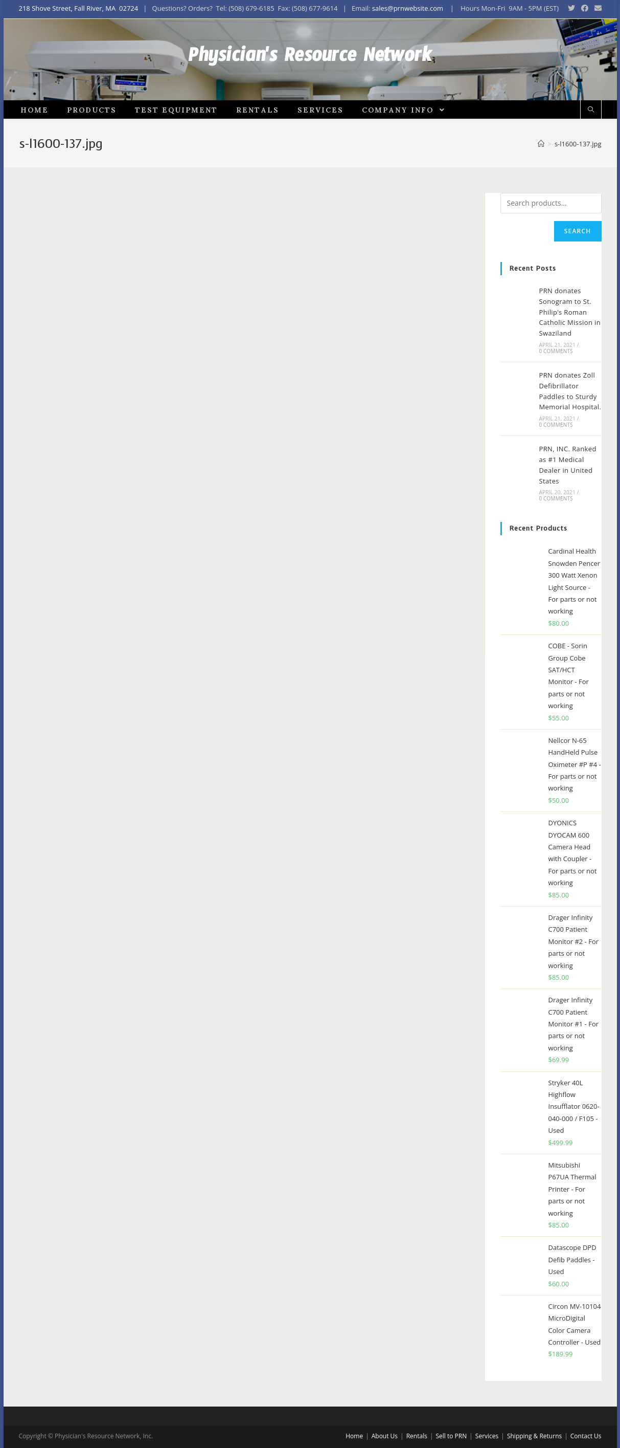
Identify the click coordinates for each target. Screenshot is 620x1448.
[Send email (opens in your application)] (596, 9)
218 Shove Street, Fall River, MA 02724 (79, 8)
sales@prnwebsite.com (407, 8)
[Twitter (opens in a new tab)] (571, 9)
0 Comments (555, 392)
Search (577, 272)
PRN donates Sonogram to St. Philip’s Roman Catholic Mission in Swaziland (570, 353)
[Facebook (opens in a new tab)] (584, 9)
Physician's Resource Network (310, 80)
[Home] (541, 185)
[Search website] (591, 152)
